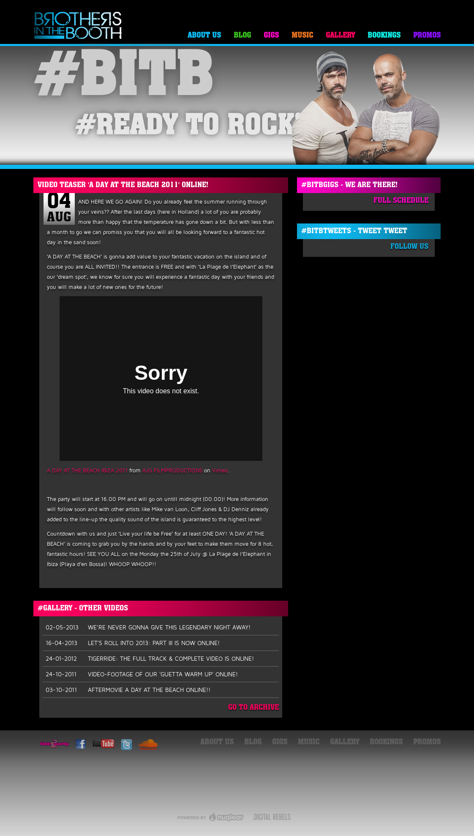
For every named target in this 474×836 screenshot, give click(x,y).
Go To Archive (253, 707)
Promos (427, 35)
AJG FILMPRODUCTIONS (172, 470)
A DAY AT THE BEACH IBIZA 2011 (87, 470)
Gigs (271, 35)
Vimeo (220, 470)
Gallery (340, 35)
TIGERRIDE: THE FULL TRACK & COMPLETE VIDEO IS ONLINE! (150, 658)
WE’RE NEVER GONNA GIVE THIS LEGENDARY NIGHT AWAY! (148, 627)
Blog (242, 35)
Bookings (384, 35)
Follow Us (409, 247)
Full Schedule (400, 200)
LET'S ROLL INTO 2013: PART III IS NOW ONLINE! (133, 643)
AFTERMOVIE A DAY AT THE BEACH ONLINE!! (128, 689)
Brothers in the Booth (78, 26)
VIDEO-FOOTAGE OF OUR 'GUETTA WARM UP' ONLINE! (142, 674)
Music (302, 35)
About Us (204, 35)
